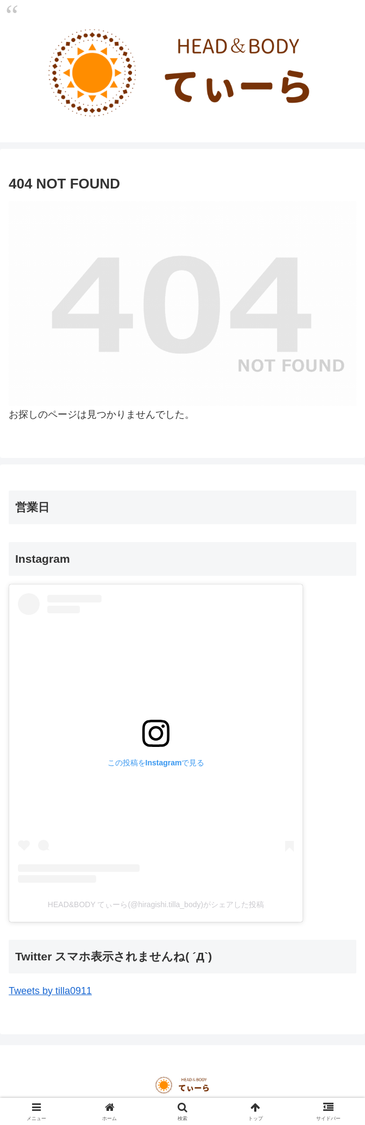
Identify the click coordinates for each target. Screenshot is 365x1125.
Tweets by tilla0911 (50, 990)
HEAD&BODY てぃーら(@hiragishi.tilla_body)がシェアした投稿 (156, 904)
